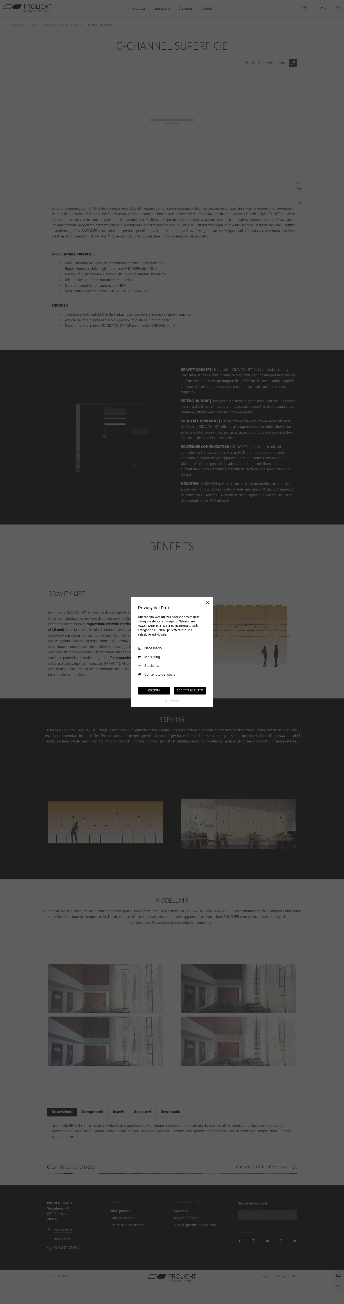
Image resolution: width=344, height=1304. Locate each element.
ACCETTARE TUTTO (190, 690)
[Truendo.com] (172, 700)
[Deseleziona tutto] (207, 602)
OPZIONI (154, 690)
